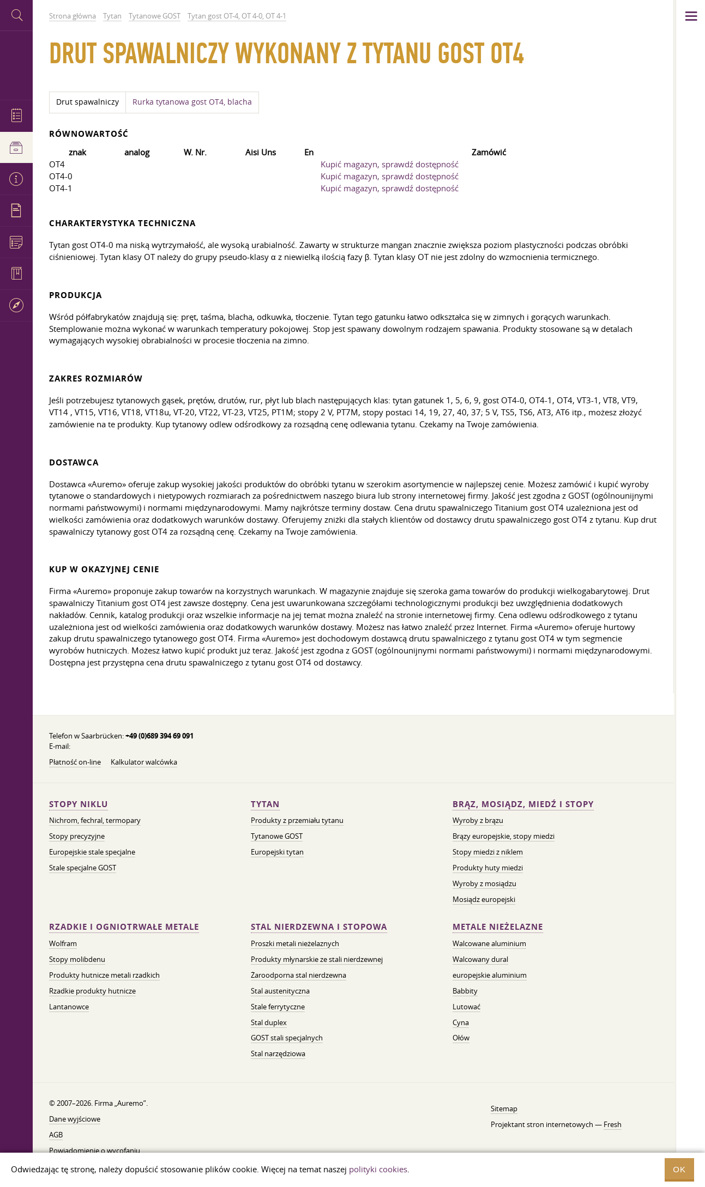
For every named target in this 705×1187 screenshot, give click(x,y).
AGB (56, 1135)
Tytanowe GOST (277, 836)
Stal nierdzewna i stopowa (319, 926)
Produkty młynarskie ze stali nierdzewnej (317, 959)
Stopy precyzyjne (77, 836)
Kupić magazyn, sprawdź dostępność (390, 164)
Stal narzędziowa (278, 1053)
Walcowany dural (480, 959)
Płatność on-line (75, 762)
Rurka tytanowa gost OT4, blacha (192, 102)
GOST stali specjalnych (287, 1038)
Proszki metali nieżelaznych (295, 943)
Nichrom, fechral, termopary (95, 820)
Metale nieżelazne (498, 926)
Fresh (613, 1124)
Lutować (466, 1007)
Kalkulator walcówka (144, 762)
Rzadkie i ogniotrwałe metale (124, 926)
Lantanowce (69, 1007)
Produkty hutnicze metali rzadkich (104, 975)
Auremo (16, 64)
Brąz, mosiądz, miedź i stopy (523, 804)
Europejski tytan (277, 852)
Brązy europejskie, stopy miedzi (504, 836)
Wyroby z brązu (478, 820)
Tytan (265, 804)
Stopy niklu (78, 804)
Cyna (461, 1022)
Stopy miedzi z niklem (488, 852)
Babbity (465, 991)
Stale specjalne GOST (82, 868)
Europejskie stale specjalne (92, 852)
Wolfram (63, 943)
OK (679, 1169)
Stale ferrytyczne (278, 1007)
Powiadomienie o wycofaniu (94, 1150)
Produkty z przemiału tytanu (297, 820)
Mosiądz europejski (484, 899)
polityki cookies (378, 1169)
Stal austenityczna (280, 991)
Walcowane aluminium (489, 943)
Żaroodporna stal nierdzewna (298, 975)
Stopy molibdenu (77, 959)
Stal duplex (269, 1022)
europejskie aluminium (490, 975)
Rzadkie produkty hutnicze (92, 991)
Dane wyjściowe (74, 1119)
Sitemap (504, 1108)
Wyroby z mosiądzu (484, 883)
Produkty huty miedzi (488, 868)
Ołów (461, 1038)
